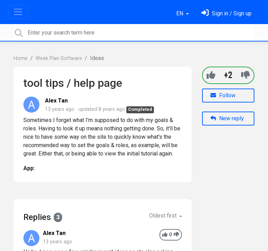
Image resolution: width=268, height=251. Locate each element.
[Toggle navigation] (18, 12)
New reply (227, 118)
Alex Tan (56, 100)
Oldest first (163, 215)
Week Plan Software (59, 58)
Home (21, 58)
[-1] (245, 75)
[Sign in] (226, 13)
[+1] (211, 75)
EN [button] (180, 13)
